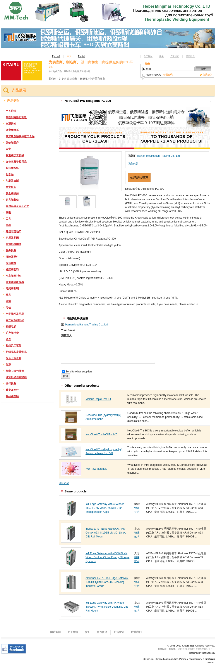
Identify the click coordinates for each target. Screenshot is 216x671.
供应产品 (133, 163)
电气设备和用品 (15, 320)
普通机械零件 (13, 244)
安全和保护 (12, 193)
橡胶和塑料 (12, 269)
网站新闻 (55, 632)
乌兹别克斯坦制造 (16, 117)
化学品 (10, 174)
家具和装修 (12, 199)
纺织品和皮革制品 (16, 351)
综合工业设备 (13, 358)
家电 (8, 212)
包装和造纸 (12, 168)
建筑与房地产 (13, 231)
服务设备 (11, 250)
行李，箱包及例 (15, 370)
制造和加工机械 (15, 155)
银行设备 (11, 383)
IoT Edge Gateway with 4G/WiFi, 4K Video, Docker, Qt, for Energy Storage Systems (107, 557)
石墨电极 (11, 326)
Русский (56, 56)
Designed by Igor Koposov (202, 653)
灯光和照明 (12, 288)
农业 (8, 149)
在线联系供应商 (139, 177)
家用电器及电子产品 (17, 206)
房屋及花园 (12, 237)
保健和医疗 (12, 142)
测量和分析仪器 (15, 282)
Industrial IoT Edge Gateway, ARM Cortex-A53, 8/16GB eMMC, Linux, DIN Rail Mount (106, 532)
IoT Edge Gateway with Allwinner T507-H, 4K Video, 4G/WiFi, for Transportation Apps (105, 507)
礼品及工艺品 (13, 345)
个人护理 (11, 111)
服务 (161, 56)
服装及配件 (12, 256)
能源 (8, 364)
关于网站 (148, 56)
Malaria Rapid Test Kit (98, 399)
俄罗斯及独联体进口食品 (20, 136)
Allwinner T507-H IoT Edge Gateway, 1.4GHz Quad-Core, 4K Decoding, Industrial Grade (107, 582)
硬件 (8, 339)
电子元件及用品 (15, 313)
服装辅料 (11, 263)
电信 (8, 307)
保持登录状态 (151, 74)
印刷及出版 (12, 180)
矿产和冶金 (12, 332)
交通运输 (11, 123)
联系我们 (190, 56)
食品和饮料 (12, 396)
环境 (8, 301)
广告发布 (174, 56)
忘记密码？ (169, 74)
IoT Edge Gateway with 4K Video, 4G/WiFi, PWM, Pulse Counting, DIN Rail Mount (107, 606)
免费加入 (207, 74)
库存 (8, 225)
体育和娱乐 (12, 130)
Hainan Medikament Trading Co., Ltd (158, 155)
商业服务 (11, 187)
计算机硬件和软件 (16, 377)
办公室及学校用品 (16, 161)
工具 (8, 218)
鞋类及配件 (12, 389)
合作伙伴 (102, 632)
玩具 (8, 294)
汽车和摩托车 (13, 275)
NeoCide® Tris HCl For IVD (101, 434)
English (81, 56)
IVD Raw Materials (96, 468)
